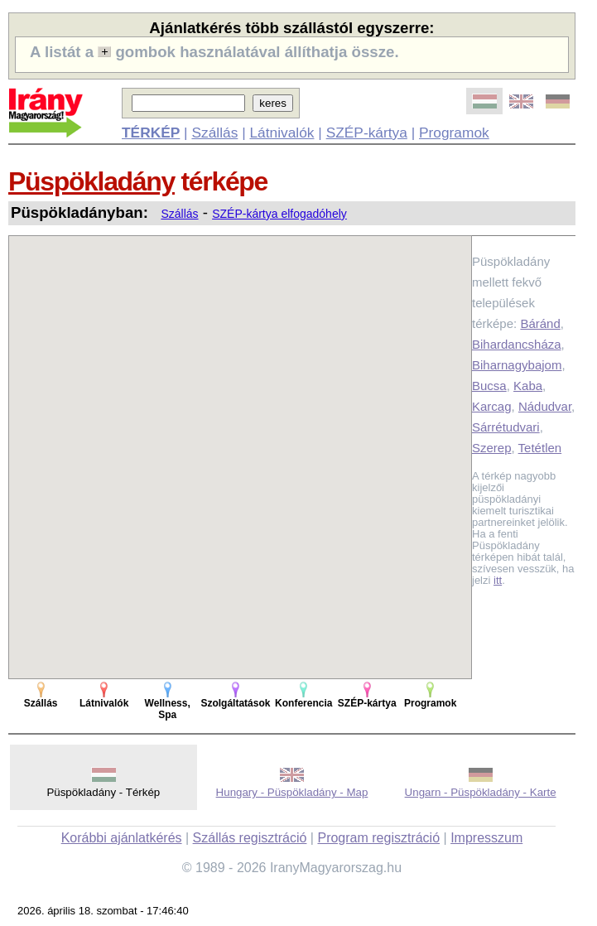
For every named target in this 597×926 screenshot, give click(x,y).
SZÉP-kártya (366, 132)
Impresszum (486, 838)
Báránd (540, 323)
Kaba (527, 386)
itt (497, 580)
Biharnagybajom (516, 365)
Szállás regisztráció (250, 838)
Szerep (492, 448)
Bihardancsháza (516, 344)
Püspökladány (91, 181)
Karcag (492, 406)
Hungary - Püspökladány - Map (292, 792)
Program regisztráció (378, 838)
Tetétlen (540, 448)
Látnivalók (281, 132)
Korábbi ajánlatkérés (121, 838)
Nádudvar (544, 406)
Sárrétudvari (506, 427)
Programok (454, 132)
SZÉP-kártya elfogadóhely (279, 213)
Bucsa (489, 386)
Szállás (214, 132)
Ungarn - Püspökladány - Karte (480, 792)
